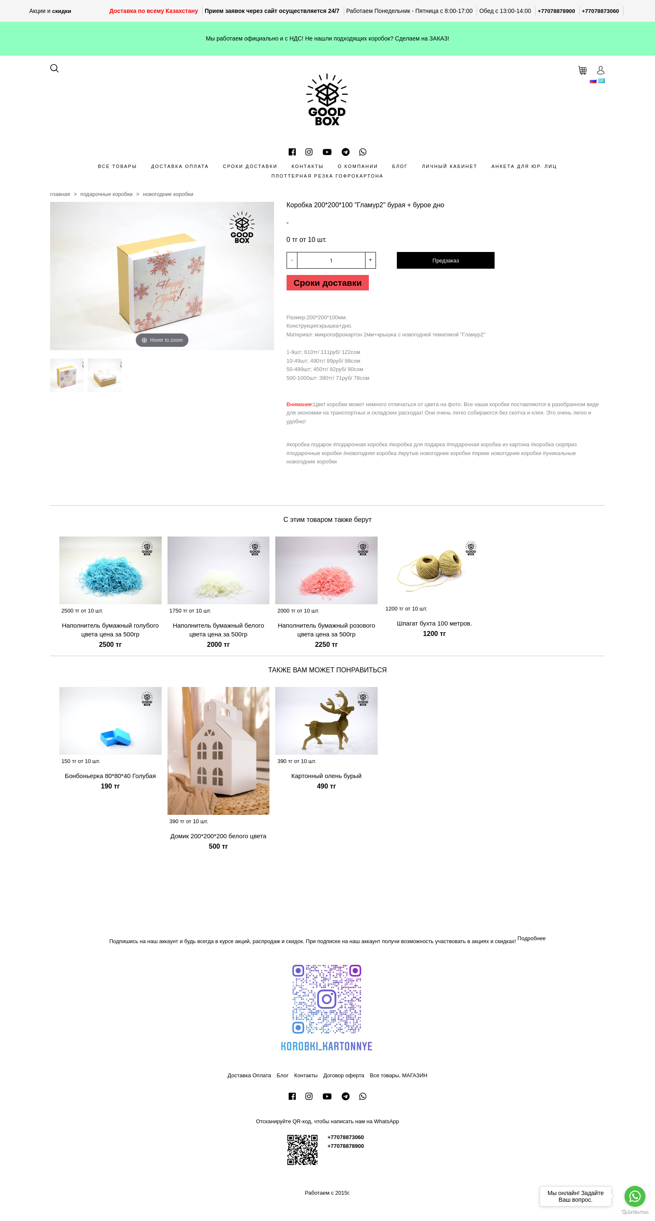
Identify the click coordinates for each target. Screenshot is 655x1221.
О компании (358, 166)
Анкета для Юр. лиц (524, 166)
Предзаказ (445, 260)
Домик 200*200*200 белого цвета (218, 838)
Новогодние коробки (168, 194)
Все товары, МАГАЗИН (399, 1078)
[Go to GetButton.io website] (635, 1212)
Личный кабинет (449, 166)
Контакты (308, 166)
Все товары (117, 166)
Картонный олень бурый (326, 778)
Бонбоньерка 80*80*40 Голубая (110, 778)
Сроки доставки (250, 166)
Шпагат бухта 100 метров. (434, 625)
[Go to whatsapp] (635, 1196)
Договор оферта (343, 1078)
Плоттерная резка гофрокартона (327, 175)
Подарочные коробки (106, 194)
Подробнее (532, 941)
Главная (60, 194)
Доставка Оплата (180, 166)
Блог (400, 166)
